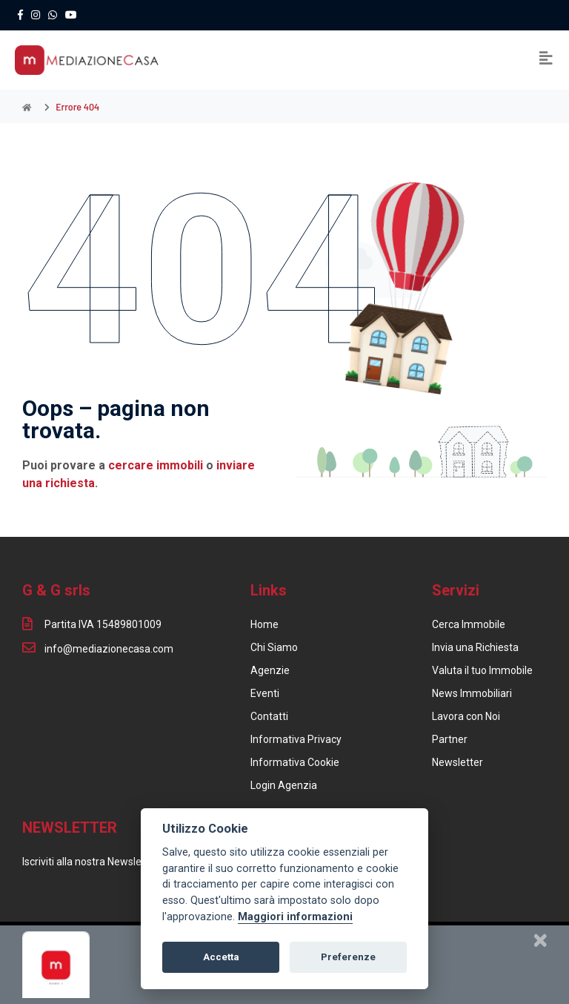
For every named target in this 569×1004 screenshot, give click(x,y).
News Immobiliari (472, 693)
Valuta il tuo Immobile (482, 670)
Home (264, 624)
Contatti (269, 716)
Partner (449, 739)
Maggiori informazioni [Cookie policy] (295, 917)
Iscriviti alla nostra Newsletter (90, 862)
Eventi (264, 693)
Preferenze (348, 956)
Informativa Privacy (296, 739)
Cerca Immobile (468, 624)
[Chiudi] (540, 940)
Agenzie (270, 670)
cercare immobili (155, 465)
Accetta (221, 956)
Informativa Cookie (294, 762)
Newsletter (457, 762)
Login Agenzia (283, 785)
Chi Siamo (274, 647)
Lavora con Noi (466, 716)
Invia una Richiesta (475, 647)
